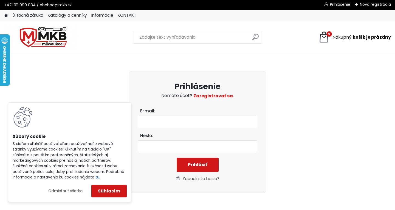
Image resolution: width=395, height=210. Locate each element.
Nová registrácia (375, 4)
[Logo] (42, 37)
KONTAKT (127, 15)
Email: (199, 111)
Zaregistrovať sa (213, 96)
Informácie (102, 15)
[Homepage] (6, 15)
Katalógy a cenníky (67, 15)
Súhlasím (109, 191)
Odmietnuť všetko (65, 191)
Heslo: (146, 135)
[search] (255, 39)
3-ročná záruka (27, 15)
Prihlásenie (340, 4)
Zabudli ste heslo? (200, 178)
